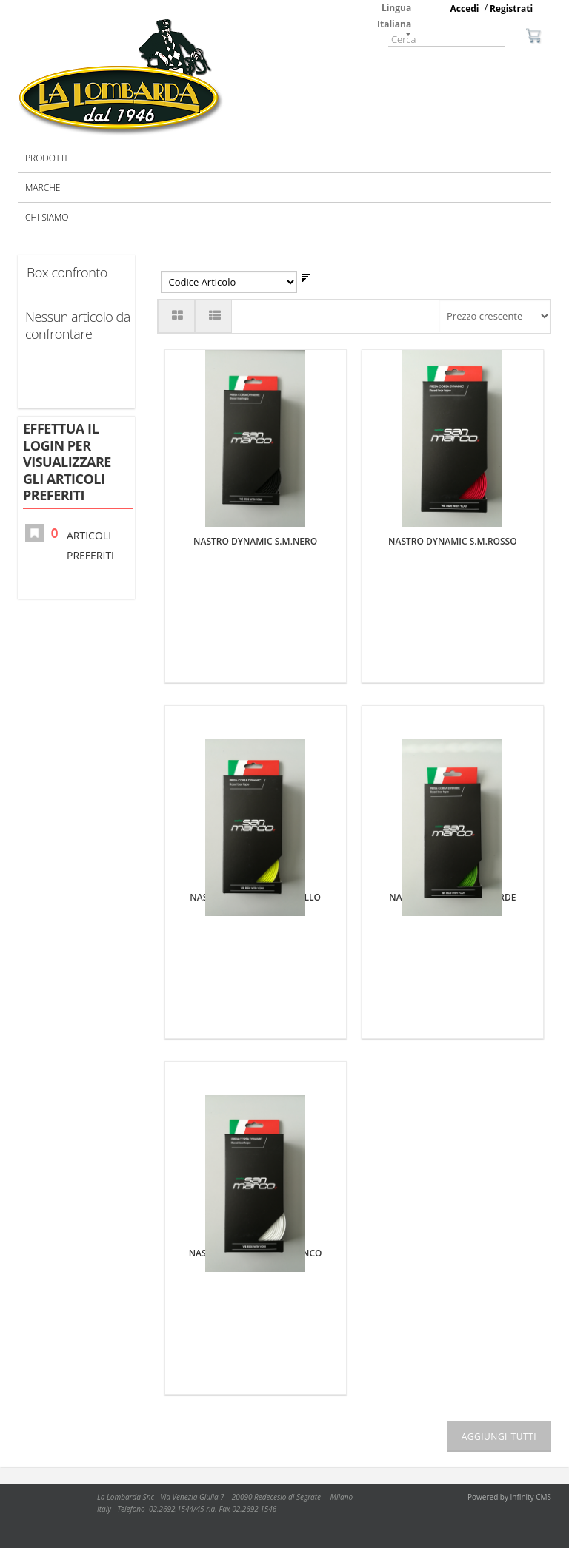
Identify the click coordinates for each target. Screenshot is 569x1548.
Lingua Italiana (394, 18)
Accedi (464, 8)
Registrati (511, 8)
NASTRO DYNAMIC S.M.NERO (255, 541)
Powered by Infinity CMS (509, 1497)
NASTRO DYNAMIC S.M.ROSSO (452, 541)
